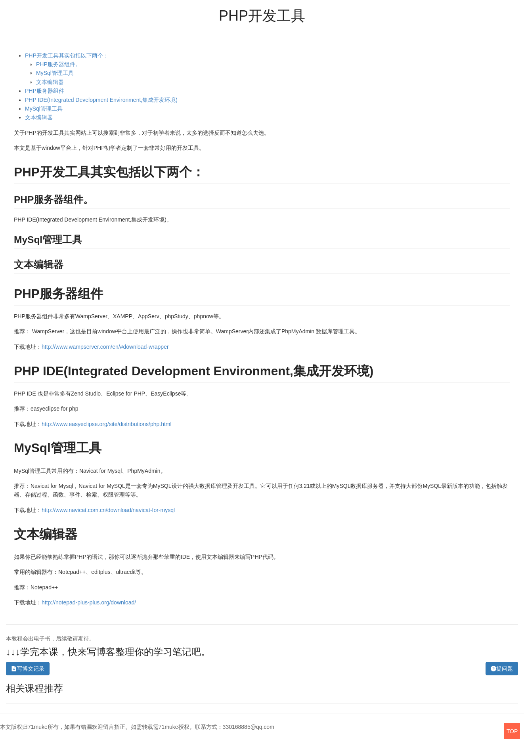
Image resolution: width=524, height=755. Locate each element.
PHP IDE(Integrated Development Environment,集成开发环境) (101, 100)
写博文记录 (27, 668)
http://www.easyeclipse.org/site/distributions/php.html (107, 424)
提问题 (502, 668)
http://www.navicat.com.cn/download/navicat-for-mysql (108, 510)
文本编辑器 (50, 82)
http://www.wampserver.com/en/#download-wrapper (105, 347)
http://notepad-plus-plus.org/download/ (89, 602)
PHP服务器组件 (44, 91)
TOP (512, 731)
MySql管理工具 (55, 73)
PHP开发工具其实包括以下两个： (67, 55)
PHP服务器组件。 (58, 64)
